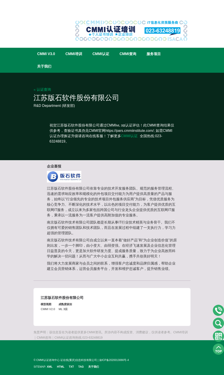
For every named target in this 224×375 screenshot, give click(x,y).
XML (49, 366)
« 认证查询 (42, 89)
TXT (71, 366)
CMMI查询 (127, 54)
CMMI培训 (73, 54)
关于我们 (44, 66)
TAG (81, 366)
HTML (60, 366)
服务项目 (154, 54)
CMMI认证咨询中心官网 (48, 16)
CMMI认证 (100, 54)
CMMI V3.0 (46, 54)
